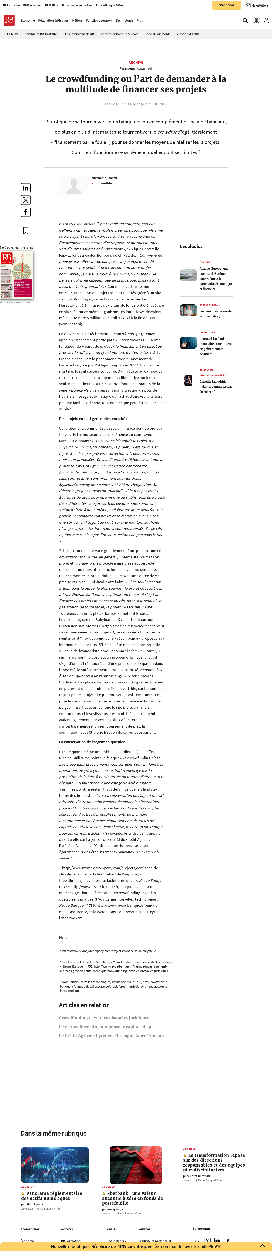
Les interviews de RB (79, 34)
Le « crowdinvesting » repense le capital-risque (107, 1026)
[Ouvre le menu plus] (145, 20)
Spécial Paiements (157, 34)
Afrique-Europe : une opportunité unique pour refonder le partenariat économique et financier (216, 279)
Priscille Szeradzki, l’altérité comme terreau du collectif (216, 386)
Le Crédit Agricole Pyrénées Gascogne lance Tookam (111, 1035)
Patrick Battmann (197, 1176)
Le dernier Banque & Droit (119, 34)
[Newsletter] (257, 5)
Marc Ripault (32, 1204)
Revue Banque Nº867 (48, 1208)
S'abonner (226, 5)
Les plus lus (191, 246)
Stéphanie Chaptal (104, 178)
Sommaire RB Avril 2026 (41, 34)
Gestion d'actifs (188, 34)
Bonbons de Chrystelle (116, 255)
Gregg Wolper (113, 1209)
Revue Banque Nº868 (129, 1213)
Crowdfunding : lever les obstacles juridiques (104, 1017)
